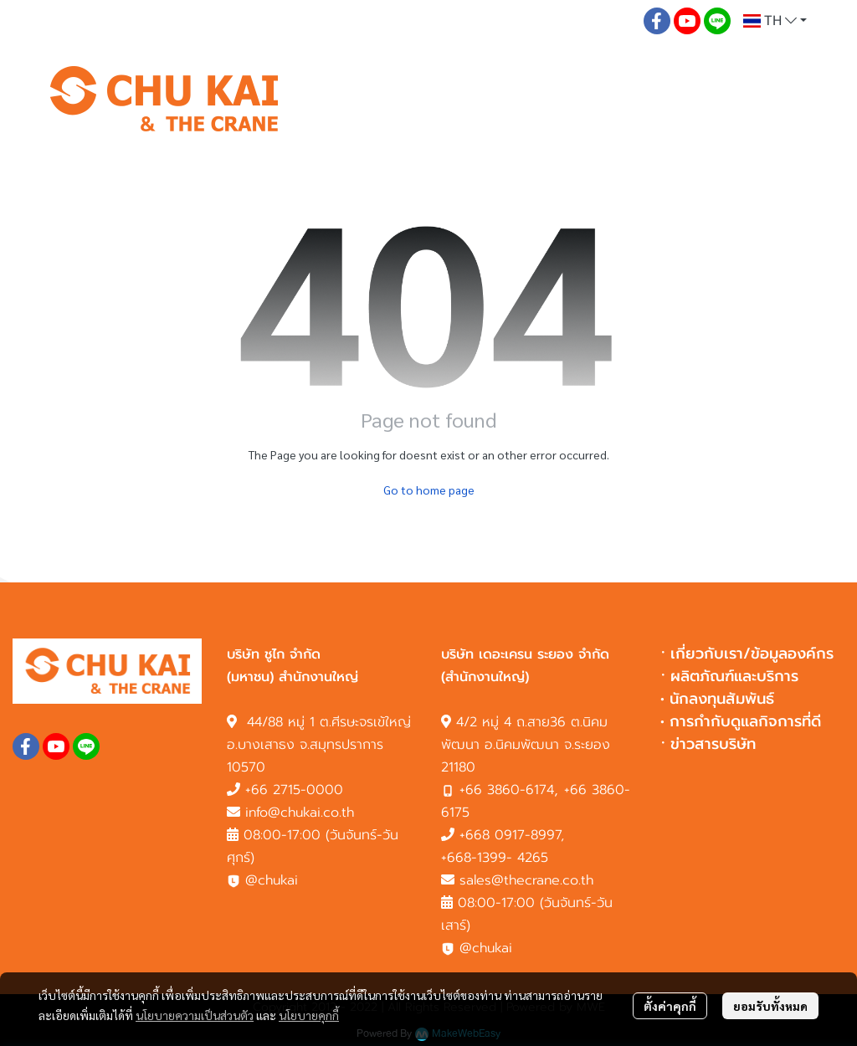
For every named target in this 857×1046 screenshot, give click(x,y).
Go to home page (429, 489)
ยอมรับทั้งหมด (770, 1005)
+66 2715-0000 (294, 790)
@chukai (262, 880)
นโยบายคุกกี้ (309, 1015)
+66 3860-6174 (506, 790)
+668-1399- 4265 (494, 858)
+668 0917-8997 (510, 835)
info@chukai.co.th (299, 812)
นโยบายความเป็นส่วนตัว (195, 1015)
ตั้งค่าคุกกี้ (670, 1005)
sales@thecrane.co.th (526, 880)
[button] (775, 21)
